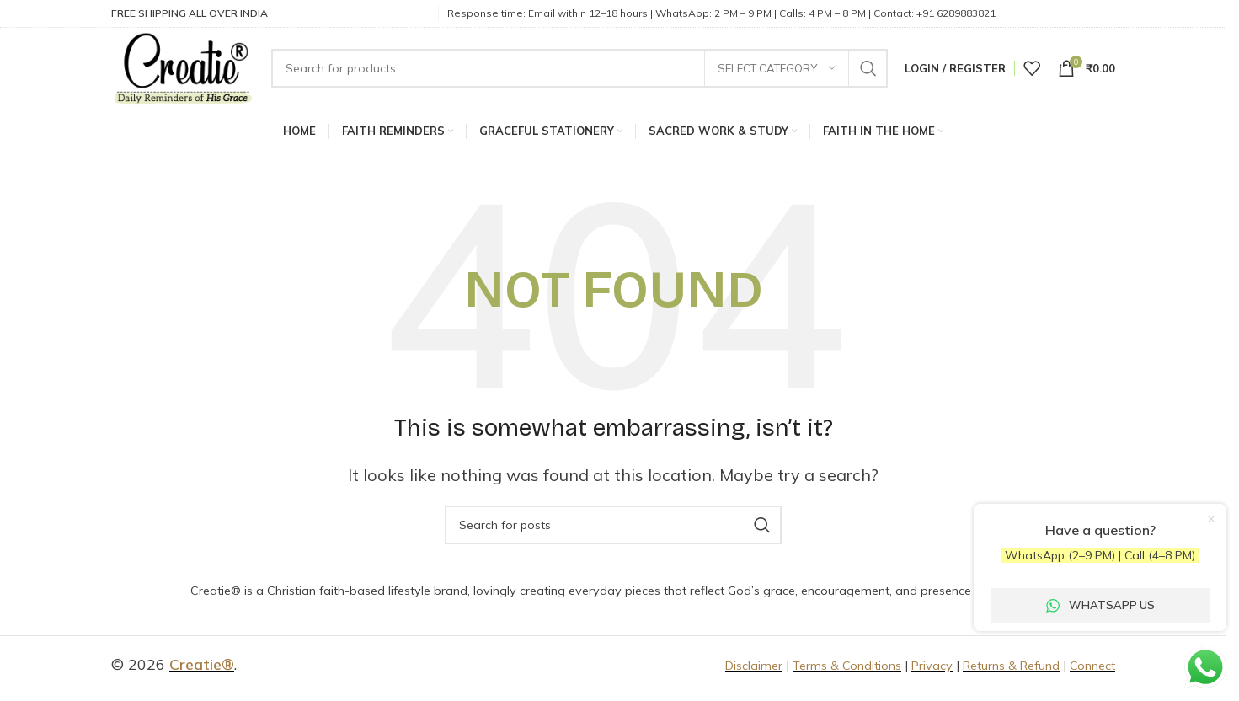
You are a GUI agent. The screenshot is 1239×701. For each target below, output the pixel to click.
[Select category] (776, 70)
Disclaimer (753, 670)
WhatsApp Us (1100, 605)
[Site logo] (188, 68)
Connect (1092, 670)
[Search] (585, 70)
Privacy (932, 670)
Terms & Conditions (847, 670)
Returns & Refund (1011, 670)
